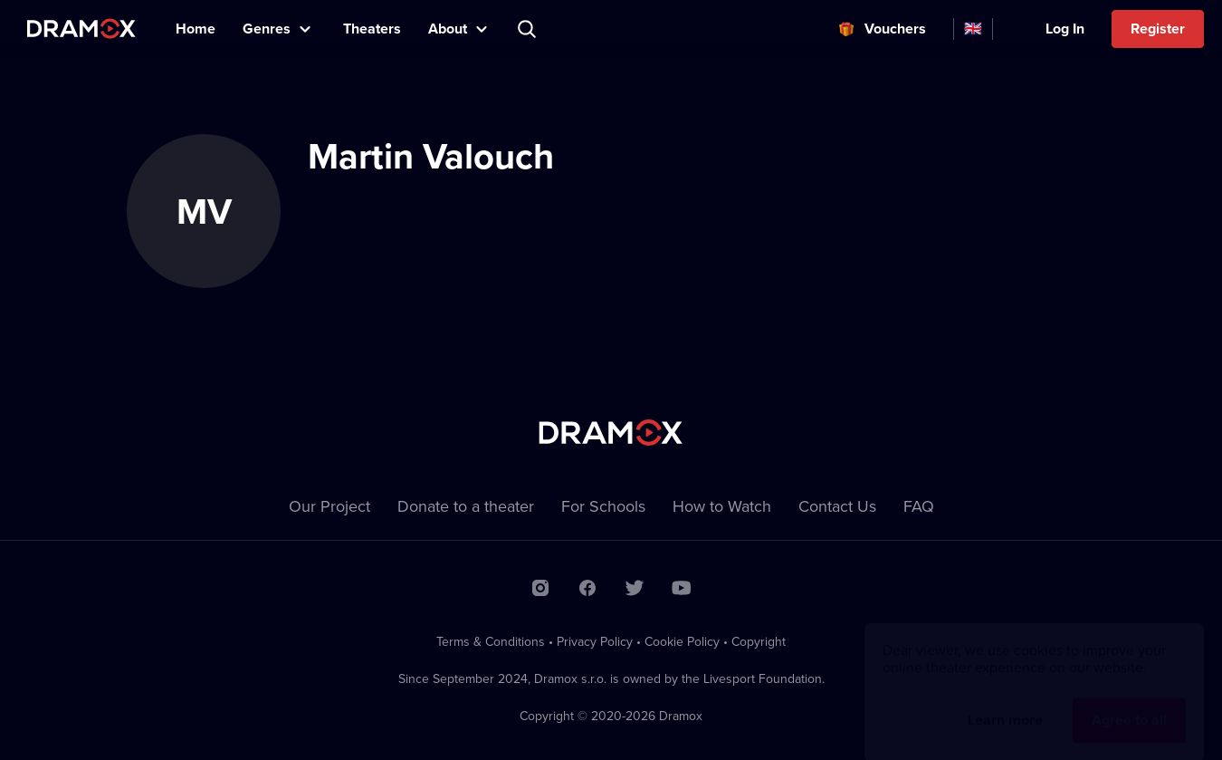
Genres (267, 28)
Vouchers (895, 28)
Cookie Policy (682, 641)
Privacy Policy (595, 641)
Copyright (758, 641)
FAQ (918, 506)
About (447, 28)
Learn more (1005, 702)
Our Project (329, 506)
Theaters (372, 28)
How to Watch (722, 506)
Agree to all (1129, 702)
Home (195, 28)
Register (1158, 28)
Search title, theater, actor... (528, 29)
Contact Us (837, 506)
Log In (1064, 28)
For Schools (603, 506)
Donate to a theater (465, 506)
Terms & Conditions (490, 641)
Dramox (81, 28)
